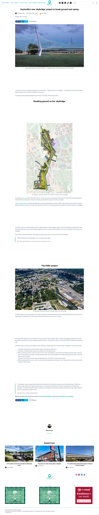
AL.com (25, 198)
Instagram (49, 396)
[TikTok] (68, 3)
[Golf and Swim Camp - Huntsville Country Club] (15, 495)
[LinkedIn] (65, 3)
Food (12, 2)
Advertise (40, 2)
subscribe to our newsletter (66, 396)
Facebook (42, 396)
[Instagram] (62, 3)
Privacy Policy (8, 512)
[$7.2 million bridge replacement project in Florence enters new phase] (80, 454)
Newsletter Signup (33, 2)
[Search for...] (82, 3)
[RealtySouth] (84, 495)
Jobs (21, 2)
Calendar (17, 3)
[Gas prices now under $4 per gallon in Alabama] (49, 454)
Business (8, 3)
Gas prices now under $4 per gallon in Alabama (49, 463)
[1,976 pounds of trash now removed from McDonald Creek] (19, 454)
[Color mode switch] (96, 2)
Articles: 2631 (49, 433)
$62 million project (22, 203)
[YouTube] (71, 3)
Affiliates (26, 3)
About (44, 2)
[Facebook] (60, 3)
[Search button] (93, 3)
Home (3, 2)
